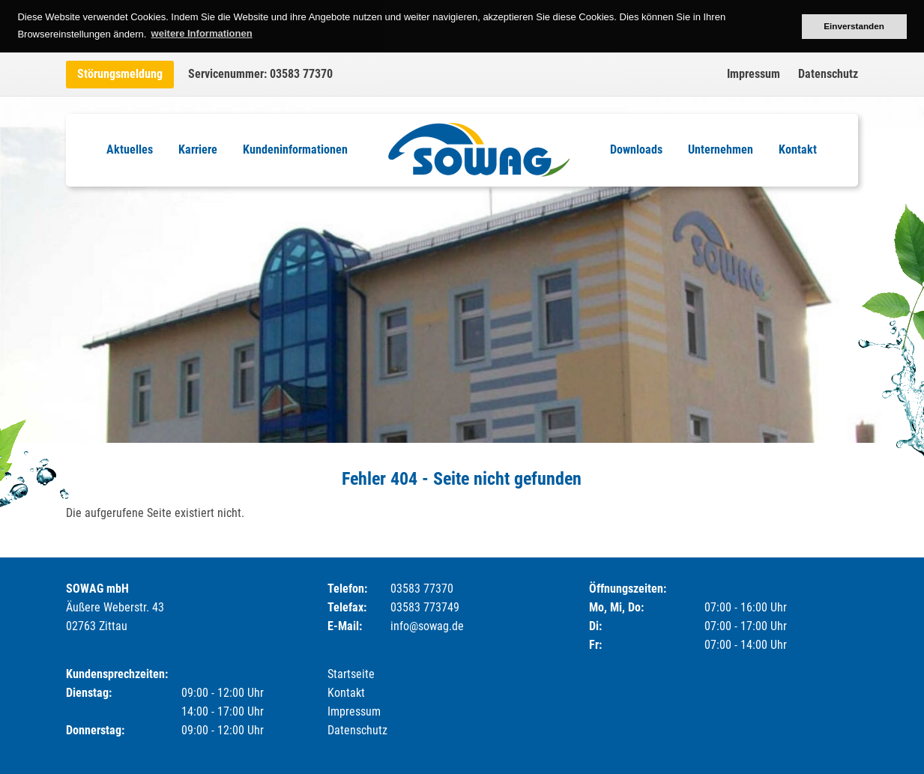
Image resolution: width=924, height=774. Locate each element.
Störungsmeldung (120, 74)
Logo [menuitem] (479, 150)
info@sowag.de (427, 626)
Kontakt (346, 693)
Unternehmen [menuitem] (720, 149)
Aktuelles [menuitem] (129, 149)
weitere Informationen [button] (202, 33)
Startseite (351, 674)
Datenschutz (828, 74)
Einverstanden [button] (854, 26)
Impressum (753, 74)
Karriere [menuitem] (197, 149)
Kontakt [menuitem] (798, 149)
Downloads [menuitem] (636, 149)
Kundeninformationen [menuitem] (295, 149)
